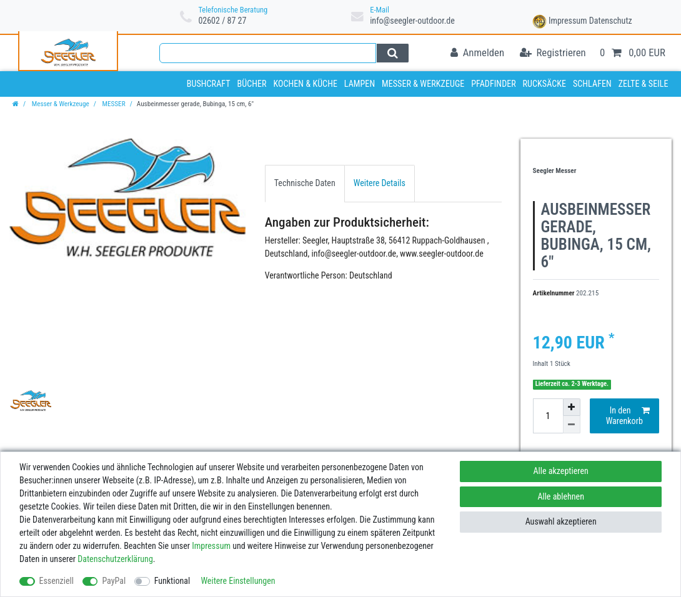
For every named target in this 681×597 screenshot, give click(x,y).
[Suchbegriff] (267, 53)
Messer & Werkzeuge (423, 84)
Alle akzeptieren (561, 471)
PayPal (114, 581)
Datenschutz (610, 21)
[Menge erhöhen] (571, 407)
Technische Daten (305, 183)
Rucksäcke (545, 84)
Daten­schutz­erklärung (115, 559)
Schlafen (592, 84)
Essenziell (56, 581)
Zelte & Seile (644, 84)
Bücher (251, 84)
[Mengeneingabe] (548, 415)
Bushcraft (209, 84)
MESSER (113, 104)
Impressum (568, 21)
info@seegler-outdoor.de (412, 21)
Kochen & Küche (305, 84)
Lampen (359, 84)
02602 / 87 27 (222, 21)
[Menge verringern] (571, 424)
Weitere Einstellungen (238, 581)
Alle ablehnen (560, 496)
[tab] (305, 183)
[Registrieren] (553, 53)
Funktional (172, 581)
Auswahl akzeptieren (561, 521)
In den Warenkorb (628, 416)
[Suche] (392, 53)
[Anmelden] (477, 53)
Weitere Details (379, 183)
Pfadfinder (493, 84)
